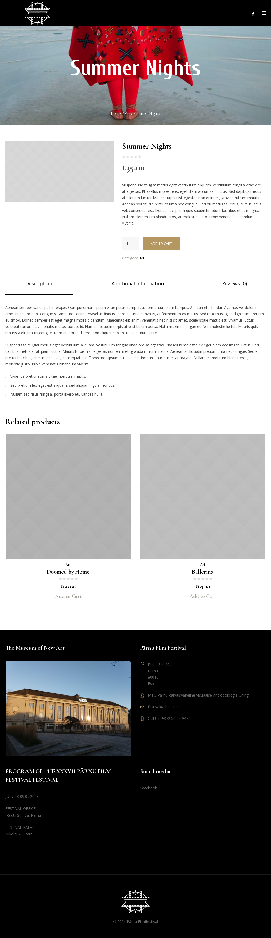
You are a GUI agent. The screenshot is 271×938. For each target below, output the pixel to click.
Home (116, 113)
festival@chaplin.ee (164, 706)
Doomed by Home (68, 571)
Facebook (148, 787)
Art (127, 113)
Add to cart (161, 243)
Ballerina (203, 571)
